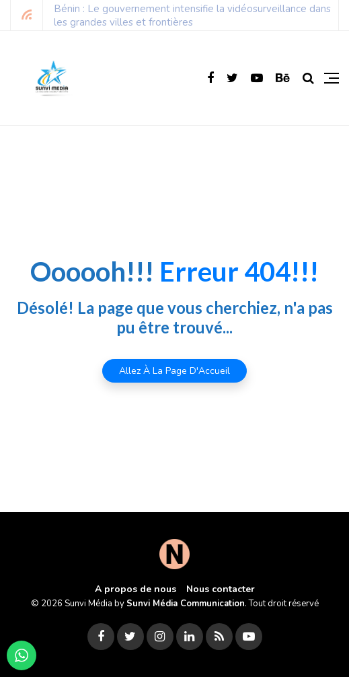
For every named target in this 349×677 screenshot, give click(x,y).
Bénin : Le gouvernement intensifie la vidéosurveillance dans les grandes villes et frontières (192, 15)
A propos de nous (135, 589)
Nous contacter (220, 589)
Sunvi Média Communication (185, 604)
